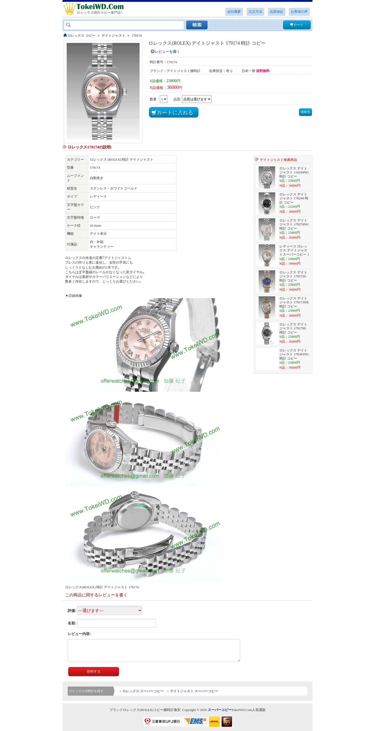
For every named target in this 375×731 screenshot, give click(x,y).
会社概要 (234, 12)
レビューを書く (165, 52)
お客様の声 (299, 12)
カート (297, 25)
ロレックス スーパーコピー (143, 691)
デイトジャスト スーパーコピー (194, 691)
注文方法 (255, 12)
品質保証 (276, 12)
